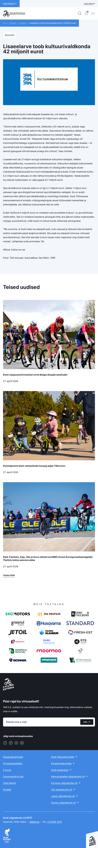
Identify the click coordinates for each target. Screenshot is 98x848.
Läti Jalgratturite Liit (61, 789)
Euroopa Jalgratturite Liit (64, 783)
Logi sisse (88, 3)
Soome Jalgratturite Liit (63, 802)
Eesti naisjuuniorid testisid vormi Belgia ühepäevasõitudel (35, 374)
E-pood (7, 770)
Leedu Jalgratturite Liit (63, 796)
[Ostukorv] (86, 13)
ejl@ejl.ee (34, 822)
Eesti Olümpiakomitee (62, 757)
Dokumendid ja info (13, 776)
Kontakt (7, 789)
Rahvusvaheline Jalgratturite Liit (68, 776)
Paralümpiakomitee (61, 763)
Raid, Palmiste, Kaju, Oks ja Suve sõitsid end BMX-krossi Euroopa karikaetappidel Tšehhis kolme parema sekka (48, 558)
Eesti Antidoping (59, 770)
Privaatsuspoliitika (12, 763)
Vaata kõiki (9, 575)
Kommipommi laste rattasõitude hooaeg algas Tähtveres (34, 466)
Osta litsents (9, 783)
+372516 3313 (54, 822)
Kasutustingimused (13, 757)
